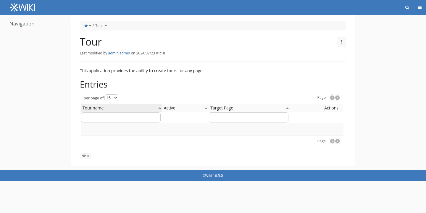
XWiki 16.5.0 (213, 175)
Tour (99, 25)
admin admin (119, 53)
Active (169, 108)
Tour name (93, 108)
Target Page (221, 108)
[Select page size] (111, 97)
